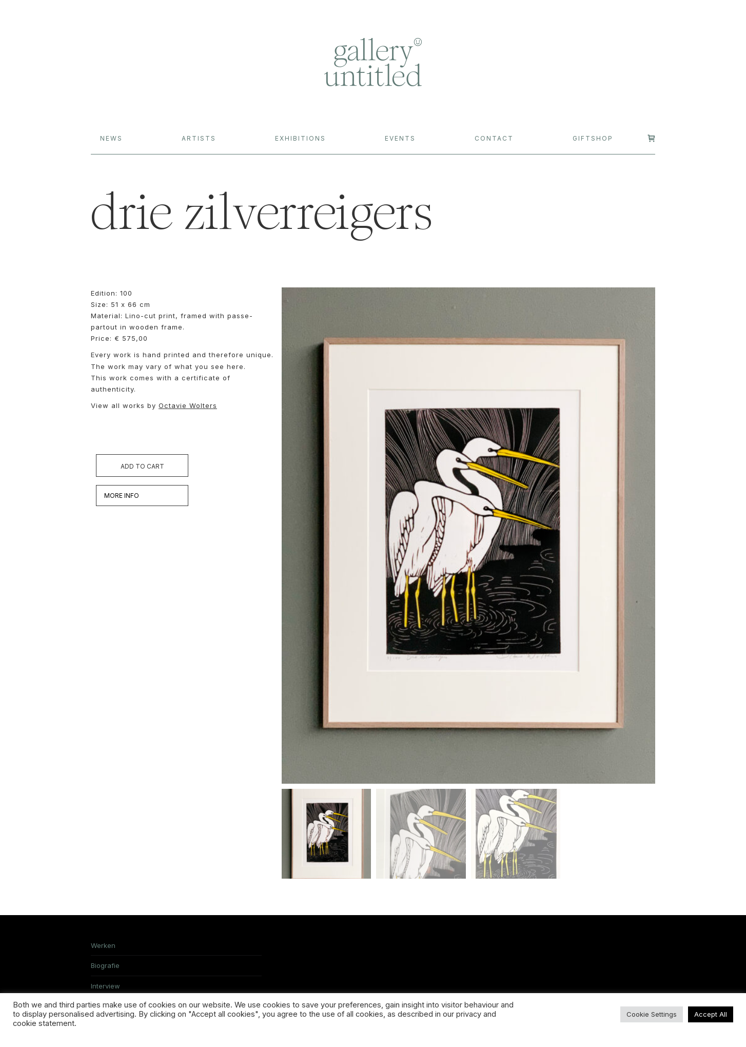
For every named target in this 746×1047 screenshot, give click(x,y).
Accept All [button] (710, 1014)
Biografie (105, 967)
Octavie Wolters (188, 405)
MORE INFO (121, 495)
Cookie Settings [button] (651, 1014)
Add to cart (142, 466)
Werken (103, 947)
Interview (105, 988)
